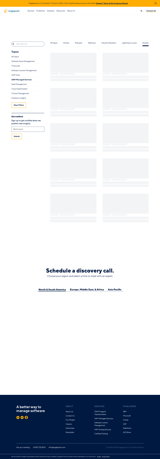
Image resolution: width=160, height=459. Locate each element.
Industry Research (108, 43)
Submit (17, 136)
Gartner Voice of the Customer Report (112, 3)
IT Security (15, 66)
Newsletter (70, 432)
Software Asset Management (23, 61)
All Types (53, 43)
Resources (61, 11)
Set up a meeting (23, 447)
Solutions (50, 11)
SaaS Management (19, 84)
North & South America (52, 289)
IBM (124, 411)
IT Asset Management (20, 93)
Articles (66, 43)
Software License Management (24, 70)
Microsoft (127, 416)
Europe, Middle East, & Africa (87, 289)
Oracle (125, 420)
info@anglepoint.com (57, 447)
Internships (70, 428)
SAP (124, 424)
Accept (99, 456)
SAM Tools (15, 75)
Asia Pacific (114, 289)
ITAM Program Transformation (100, 413)
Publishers (40, 11)
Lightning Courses (129, 43)
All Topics (15, 56)
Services (31, 11)
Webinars (92, 43)
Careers (69, 424)
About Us (71, 11)
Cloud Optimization (19, 89)
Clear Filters (19, 105)
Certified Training (101, 433)
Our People (70, 420)
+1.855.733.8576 (39, 447)
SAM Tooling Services (102, 429)
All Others (127, 432)
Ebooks (145, 43)
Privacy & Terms (137, 447)
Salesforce (127, 428)
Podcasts (78, 43)
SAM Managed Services (21, 79)
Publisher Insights (18, 98)
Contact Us (151, 11)
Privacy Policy (106, 456)
